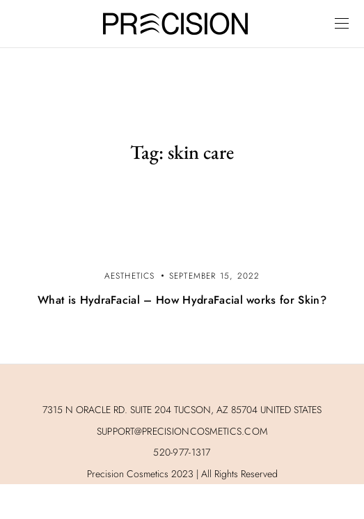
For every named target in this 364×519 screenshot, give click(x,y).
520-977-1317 (181, 452)
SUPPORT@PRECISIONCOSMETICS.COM (182, 431)
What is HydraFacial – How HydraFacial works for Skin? (182, 300)
